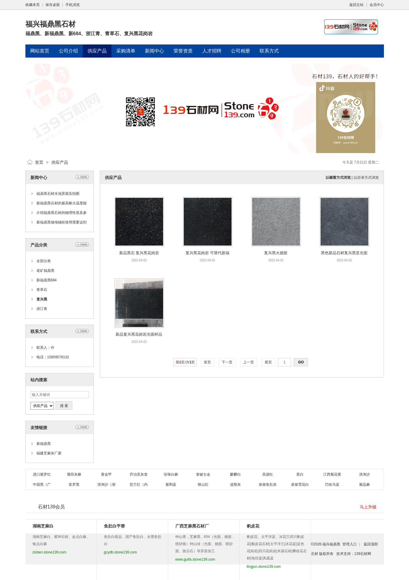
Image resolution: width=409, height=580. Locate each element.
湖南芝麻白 (43, 526)
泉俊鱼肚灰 (268, 484)
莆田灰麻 (74, 474)
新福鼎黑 (43, 444)
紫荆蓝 (171, 484)
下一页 (227, 362)
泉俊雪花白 (300, 484)
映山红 (203, 484)
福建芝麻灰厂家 (49, 453)
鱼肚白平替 (114, 526)
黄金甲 (106, 474)
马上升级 (368, 507)
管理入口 (349, 544)
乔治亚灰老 (139, 474)
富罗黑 (74, 484)
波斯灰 (235, 484)
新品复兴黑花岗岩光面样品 (139, 334)
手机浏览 (72, 5)
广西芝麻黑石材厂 (192, 526)
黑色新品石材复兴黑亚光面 (344, 253)
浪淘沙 (364, 474)
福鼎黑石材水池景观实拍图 (57, 194)
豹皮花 (253, 526)
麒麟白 (235, 474)
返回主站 (356, 5)
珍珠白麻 (171, 474)
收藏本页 (32, 5)
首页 (39, 162)
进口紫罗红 (42, 474)
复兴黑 (41, 299)
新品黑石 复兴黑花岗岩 (139, 253)
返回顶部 (371, 544)
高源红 (267, 474)
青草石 (41, 290)
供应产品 (59, 162)
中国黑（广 (42, 484)
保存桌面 (52, 5)
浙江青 (41, 309)
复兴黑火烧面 (275, 253)
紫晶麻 (364, 484)
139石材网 (362, 554)
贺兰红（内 (139, 484)
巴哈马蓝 (332, 484)
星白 (300, 474)
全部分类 (43, 261)
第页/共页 (185, 362)
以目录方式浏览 (366, 177)
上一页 (248, 362)
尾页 (268, 362)
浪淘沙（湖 (106, 484)
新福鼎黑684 (46, 280)
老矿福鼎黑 (45, 271)
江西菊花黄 (332, 474)
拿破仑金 (203, 474)
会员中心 (377, 5)
